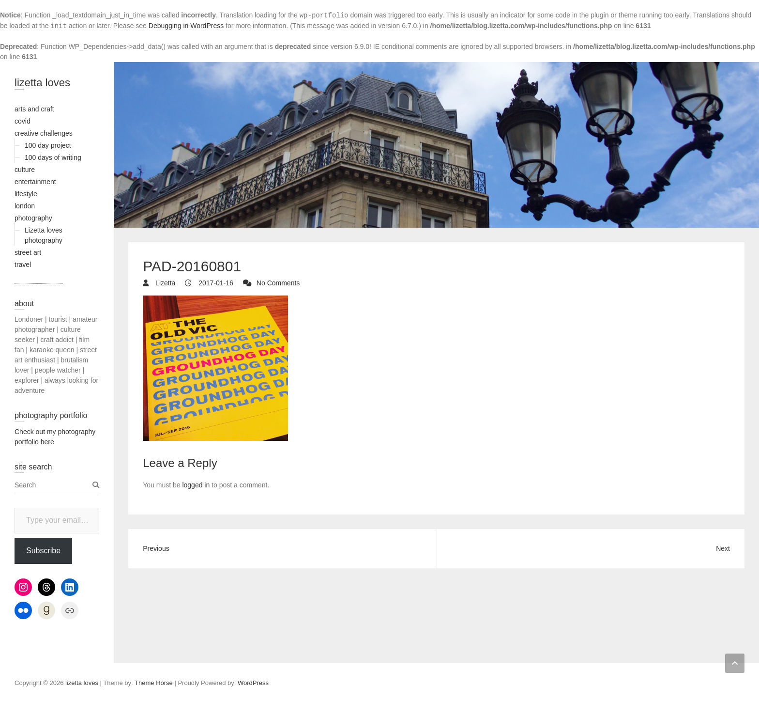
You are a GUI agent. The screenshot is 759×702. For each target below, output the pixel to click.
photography (33, 218)
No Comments (278, 283)
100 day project (48, 145)
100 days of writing (53, 157)
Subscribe (43, 550)
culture (25, 169)
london (25, 206)
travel (23, 264)
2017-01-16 (215, 283)
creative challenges (44, 133)
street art (28, 252)
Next (723, 548)
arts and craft (34, 109)
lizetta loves (42, 83)
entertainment (35, 182)
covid (22, 121)
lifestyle (26, 194)
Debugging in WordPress (186, 26)
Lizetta (164, 283)
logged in (196, 485)
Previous (156, 548)
